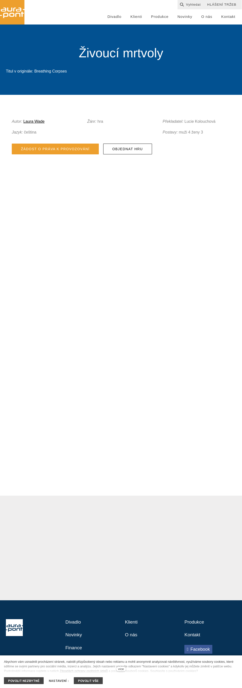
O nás (131, 637)
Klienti (131, 624)
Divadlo (73, 624)
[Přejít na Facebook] (198, 652)
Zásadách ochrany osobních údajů (84, 671)
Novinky (74, 637)
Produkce (194, 624)
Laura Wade (34, 122)
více (121, 669)
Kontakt (192, 637)
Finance (74, 650)
